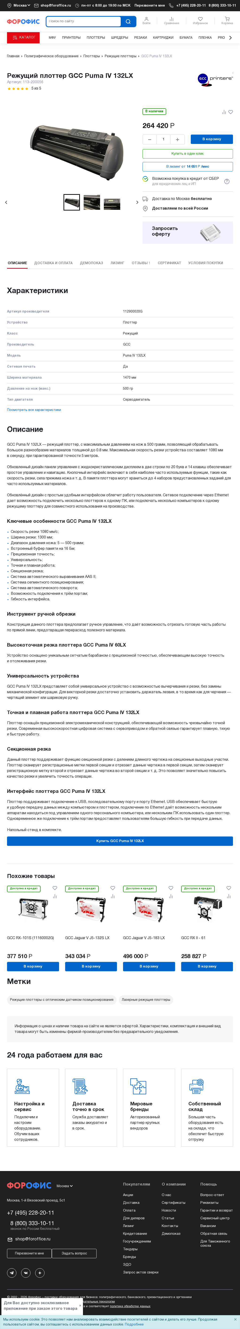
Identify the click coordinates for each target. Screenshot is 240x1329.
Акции (128, 1195)
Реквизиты (209, 1203)
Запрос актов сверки (140, 1272)
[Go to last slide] (6, 202)
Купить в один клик (188, 153)
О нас (166, 1195)
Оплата (129, 1210)
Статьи (168, 1218)
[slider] (18, 88)
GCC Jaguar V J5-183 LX (144, 938)
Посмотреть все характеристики (34, 410)
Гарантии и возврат (216, 1210)
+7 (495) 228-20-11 (191, 5)
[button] (72, 202)
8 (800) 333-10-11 (222, 5)
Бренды (129, 1257)
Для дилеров (134, 1218)
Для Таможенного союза (215, 1243)
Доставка (131, 1203)
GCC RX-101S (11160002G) (30, 938)
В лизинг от (187, 167)
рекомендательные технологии (92, 1301)
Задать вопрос (74, 1253)
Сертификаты (173, 1203)
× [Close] (235, 1320)
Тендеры (130, 1249)
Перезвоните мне (150, 5)
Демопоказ (171, 1233)
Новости (169, 1210)
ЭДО (127, 1264)
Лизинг (128, 1226)
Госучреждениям (137, 1241)
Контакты (170, 1226)
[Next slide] (137, 202)
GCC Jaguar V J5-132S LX (87, 938)
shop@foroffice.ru (56, 5)
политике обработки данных (130, 1306)
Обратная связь (213, 1233)
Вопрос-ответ (212, 1195)
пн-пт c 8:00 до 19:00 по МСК (106, 5)
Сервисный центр (215, 1218)
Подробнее (134, 1324)
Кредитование (135, 1233)
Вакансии (208, 1226)
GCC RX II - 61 (193, 938)
